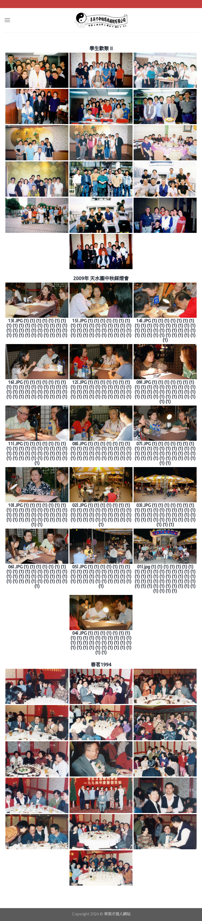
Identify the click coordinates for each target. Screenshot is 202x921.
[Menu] (7, 20)
